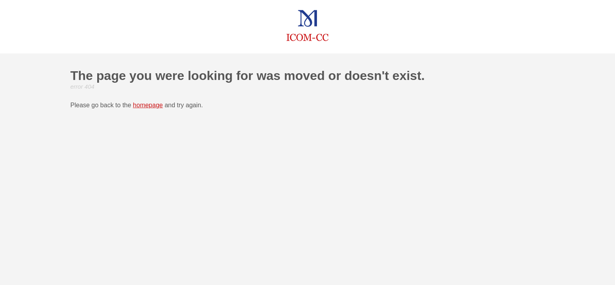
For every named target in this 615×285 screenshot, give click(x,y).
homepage (148, 105)
